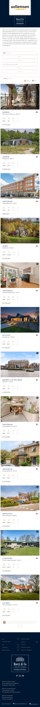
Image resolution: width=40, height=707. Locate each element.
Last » (20, 625)
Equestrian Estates (26, 647)
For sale (19, 60)
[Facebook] (17, 676)
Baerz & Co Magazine (26, 650)
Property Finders (6, 641)
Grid (26, 80)
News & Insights (25, 639)
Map (34, 80)
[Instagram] (20, 676)
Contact (23, 644)
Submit (20, 71)
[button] (10, 78)
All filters (19, 68)
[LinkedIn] (23, 676)
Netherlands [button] (7, 53)
